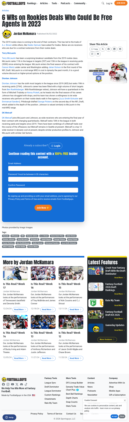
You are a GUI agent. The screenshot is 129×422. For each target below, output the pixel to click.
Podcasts (66, 3)
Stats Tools (71, 405)
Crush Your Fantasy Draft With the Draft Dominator (115, 270)
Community (80, 3)
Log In (109, 3)
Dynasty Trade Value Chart (75, 388)
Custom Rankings (52, 394)
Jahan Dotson (54, 67)
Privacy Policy (14, 199)
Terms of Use (31, 199)
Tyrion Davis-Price (57, 236)
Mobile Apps (114, 390)
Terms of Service (54, 413)
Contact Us (71, 413)
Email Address (14, 163)
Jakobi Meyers (46, 239)
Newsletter (92, 394)
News (90, 386)
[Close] (124, 400)
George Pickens (45, 101)
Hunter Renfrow (8, 243)
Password (28, 174)
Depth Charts (72, 397)
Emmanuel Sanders (10, 101)
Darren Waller (20, 247)
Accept (114, 416)
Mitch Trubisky (8, 247)
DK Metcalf (7, 113)
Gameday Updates (114, 325)
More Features (107, 339)
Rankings (33, 3)
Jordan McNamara (25, 34)
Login (55, 145)
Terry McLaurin (9, 53)
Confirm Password (16, 185)
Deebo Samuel (34, 45)
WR (22, 236)
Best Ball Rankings (74, 393)
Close (122, 416)
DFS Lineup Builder (74, 382)
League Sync (50, 382)
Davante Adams (32, 236)
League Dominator (53, 390)
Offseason (15, 236)
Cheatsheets (50, 398)
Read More (20, 309)
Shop (111, 386)
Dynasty (5, 236)
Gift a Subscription (117, 394)
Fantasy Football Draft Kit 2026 (113, 313)
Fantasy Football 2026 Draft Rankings (113, 287)
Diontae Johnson (9, 78)
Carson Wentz (8, 67)
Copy (94, 49)
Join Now (121, 3)
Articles (45, 3)
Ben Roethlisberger (15, 89)
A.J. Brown (7, 45)
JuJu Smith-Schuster (69, 98)
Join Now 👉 (43, 207)
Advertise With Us (117, 382)
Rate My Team (112, 300)
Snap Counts (72, 401)
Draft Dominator (52, 386)
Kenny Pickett (33, 92)
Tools (55, 3)
